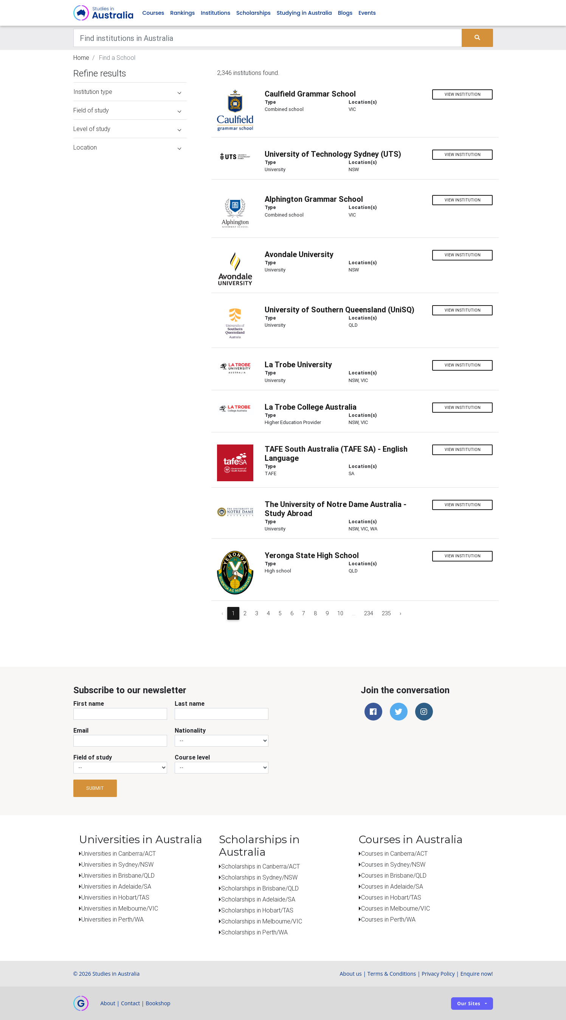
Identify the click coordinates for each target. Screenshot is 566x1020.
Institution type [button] (127, 91)
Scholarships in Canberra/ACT (260, 866)
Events (367, 13)
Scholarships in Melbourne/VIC (261, 921)
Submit (95, 788)
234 (368, 613)
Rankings (182, 13)
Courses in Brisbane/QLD (393, 875)
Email (80, 730)
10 (340, 613)
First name (88, 703)
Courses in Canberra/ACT (394, 853)
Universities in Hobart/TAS (115, 897)
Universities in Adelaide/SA (116, 886)
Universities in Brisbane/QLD (118, 875)
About (108, 1003)
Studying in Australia (304, 13)
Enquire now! (477, 973)
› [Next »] (400, 613)
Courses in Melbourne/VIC (395, 908)
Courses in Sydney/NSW (393, 864)
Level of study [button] (127, 129)
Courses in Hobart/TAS (391, 897)
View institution (463, 94)
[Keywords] (267, 38)
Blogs (345, 13)
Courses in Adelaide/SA (392, 886)
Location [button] (127, 147)
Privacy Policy (438, 973)
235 (386, 613)
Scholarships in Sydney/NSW (259, 877)
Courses (153, 13)
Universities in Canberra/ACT (118, 853)
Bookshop (158, 1003)
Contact (130, 1003)
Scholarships (253, 13)
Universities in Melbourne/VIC (119, 908)
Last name (190, 703)
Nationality (190, 730)
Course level (192, 757)
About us (350, 973)
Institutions (215, 13)
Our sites (468, 1003)
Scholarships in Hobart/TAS (257, 910)
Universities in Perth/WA (112, 919)
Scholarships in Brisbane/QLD (260, 888)
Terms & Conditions (392, 973)
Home (81, 57)
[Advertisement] (130, 597)
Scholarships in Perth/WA (254, 932)
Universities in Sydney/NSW (117, 864)
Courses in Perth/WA (388, 919)
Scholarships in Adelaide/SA (258, 899)
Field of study (92, 757)
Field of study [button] (127, 110)
